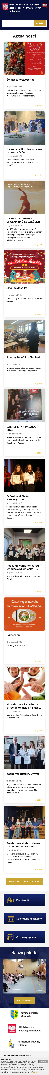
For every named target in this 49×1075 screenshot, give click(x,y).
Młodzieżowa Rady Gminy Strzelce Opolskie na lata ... (24, 706)
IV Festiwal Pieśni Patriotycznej (18, 498)
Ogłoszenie (14, 635)
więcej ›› (38, 106)
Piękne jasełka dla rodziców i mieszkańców (24, 150)
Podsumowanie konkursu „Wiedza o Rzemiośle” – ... (23, 567)
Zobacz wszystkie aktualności (24, 882)
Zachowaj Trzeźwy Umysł (23, 773)
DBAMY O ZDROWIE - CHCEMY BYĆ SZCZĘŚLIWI (23, 220)
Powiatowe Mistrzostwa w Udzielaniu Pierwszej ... (23, 845)
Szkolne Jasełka (17, 288)
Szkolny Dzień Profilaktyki (23, 357)
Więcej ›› (34, 1072)
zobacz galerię (24, 1001)
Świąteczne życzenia (20, 79)
